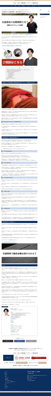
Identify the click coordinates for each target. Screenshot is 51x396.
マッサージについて (43, 16)
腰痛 (5, 376)
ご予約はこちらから (31, 373)
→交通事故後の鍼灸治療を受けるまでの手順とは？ (9, 242)
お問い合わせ (6, 386)
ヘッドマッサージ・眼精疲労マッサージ (10, 381)
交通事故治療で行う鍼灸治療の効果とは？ (12, 71)
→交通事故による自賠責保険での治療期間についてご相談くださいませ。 (12, 45)
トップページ (6, 371)
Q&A (5, 384)
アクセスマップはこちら (31, 380)
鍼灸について (43, 17)
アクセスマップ (42, 362)
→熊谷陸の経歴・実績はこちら (28, 34)
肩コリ (6, 375)
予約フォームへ (39, 357)
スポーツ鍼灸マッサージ (8, 380)
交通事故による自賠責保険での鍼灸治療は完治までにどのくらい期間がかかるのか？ (18, 69)
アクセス (6, 385)
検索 (40, 9)
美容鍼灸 (6, 379)
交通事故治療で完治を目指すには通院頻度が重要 (14, 70)
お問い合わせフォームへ (22, 362)
